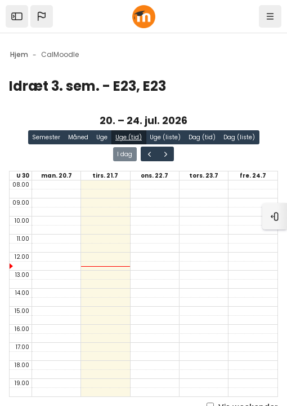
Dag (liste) (239, 137)
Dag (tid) (202, 137)
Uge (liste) (165, 137)
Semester (46, 137)
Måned (78, 137)
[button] (41, 16)
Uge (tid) (128, 137)
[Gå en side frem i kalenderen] (165, 154)
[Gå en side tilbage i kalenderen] (149, 154)
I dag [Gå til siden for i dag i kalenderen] (124, 154)
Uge (101, 137)
